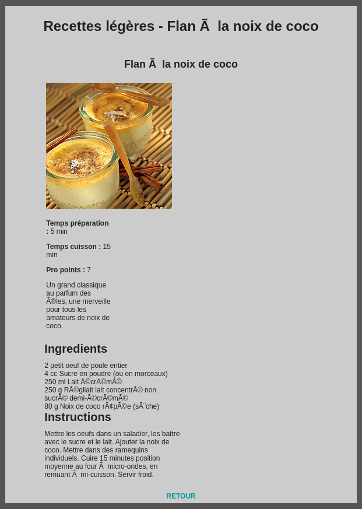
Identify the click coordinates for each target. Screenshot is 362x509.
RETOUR (180, 496)
